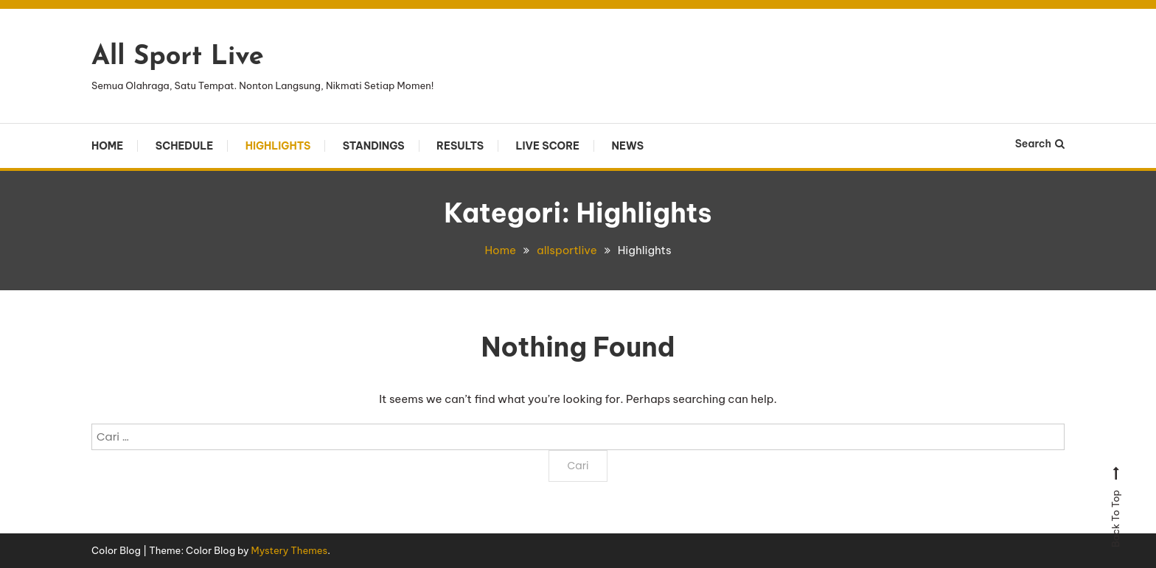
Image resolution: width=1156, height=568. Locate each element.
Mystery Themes (289, 550)
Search (1040, 143)
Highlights (278, 145)
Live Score (547, 145)
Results (460, 145)
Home (107, 145)
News (628, 145)
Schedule (184, 145)
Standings (374, 145)
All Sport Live (177, 57)
